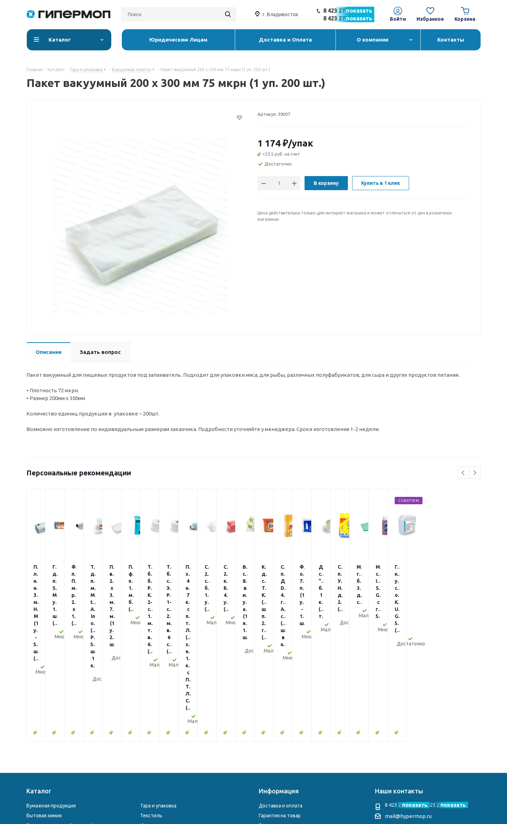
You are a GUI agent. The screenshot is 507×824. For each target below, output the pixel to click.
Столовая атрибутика (51, 746)
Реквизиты (271, 727)
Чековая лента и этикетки (170, 727)
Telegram (404, 752)
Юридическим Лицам (283, 736)
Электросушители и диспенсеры (178, 736)
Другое (148, 746)
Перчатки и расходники (53, 736)
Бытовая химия (44, 697)
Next (475, 473)
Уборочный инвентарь (52, 717)
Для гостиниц (156, 707)
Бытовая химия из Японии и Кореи (65, 707)
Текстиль (151, 697)
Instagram (390, 752)
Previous (463, 473)
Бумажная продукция (51, 688)
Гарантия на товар (280, 697)
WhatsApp (418, 752)
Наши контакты (399, 672)
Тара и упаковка (158, 688)
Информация (279, 672)
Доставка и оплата (280, 688)
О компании (272, 717)
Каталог (38, 672)
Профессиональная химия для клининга (72, 727)
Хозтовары (153, 717)
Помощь (268, 707)
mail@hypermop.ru (408, 698)
